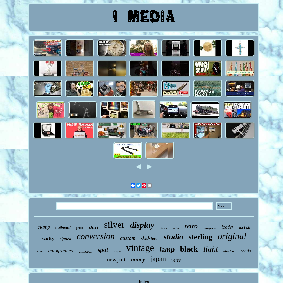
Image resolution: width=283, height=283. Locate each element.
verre (176, 260)
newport (116, 259)
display (142, 225)
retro (191, 226)
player (163, 228)
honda (245, 251)
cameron (86, 251)
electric (229, 251)
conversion (96, 236)
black (189, 249)
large (117, 251)
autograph (209, 228)
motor (176, 228)
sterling (200, 237)
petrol (80, 228)
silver (114, 225)
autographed (60, 250)
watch (244, 228)
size (40, 251)
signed (65, 238)
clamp (44, 227)
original (232, 236)
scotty (47, 238)
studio (173, 236)
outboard (63, 227)
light (210, 248)
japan (158, 259)
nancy (138, 259)
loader (227, 227)
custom (128, 238)
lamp (167, 249)
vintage (140, 248)
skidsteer (149, 238)
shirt (94, 228)
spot (103, 249)
